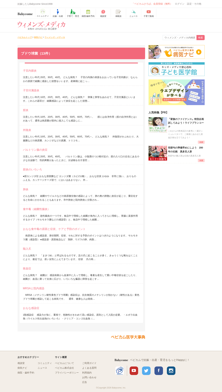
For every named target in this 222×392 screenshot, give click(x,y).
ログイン (179, 3)
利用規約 (87, 372)
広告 (84, 382)
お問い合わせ (89, 377)
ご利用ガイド (89, 363)
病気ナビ (22, 367)
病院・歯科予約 (26, 372)
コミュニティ (45, 363)
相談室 (21, 363)
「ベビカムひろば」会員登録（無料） (152, 3)
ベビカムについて (64, 363)
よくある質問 (89, 367)
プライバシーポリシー (67, 372)
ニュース (42, 367)
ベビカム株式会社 (64, 367)
